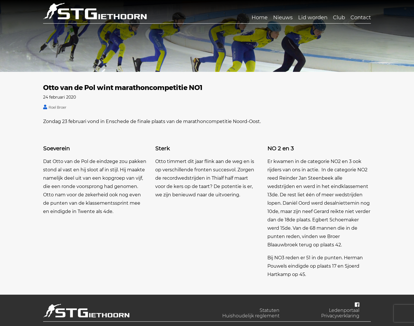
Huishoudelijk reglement (250, 316)
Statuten (269, 310)
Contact (360, 17)
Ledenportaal (344, 310)
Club (339, 17)
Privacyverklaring (340, 316)
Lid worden (312, 17)
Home (260, 17)
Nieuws (283, 17)
